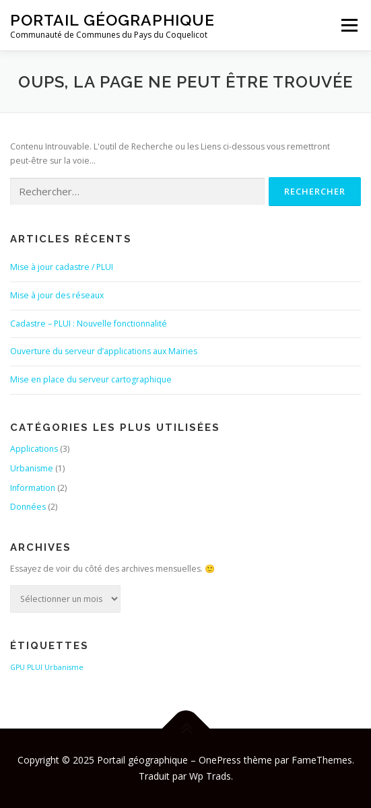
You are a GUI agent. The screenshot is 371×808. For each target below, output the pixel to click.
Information (32, 488)
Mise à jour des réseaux (57, 295)
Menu (348, 25)
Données (28, 506)
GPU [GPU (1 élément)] (17, 667)
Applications (34, 448)
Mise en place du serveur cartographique (91, 379)
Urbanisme (31, 468)
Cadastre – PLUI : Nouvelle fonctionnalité (88, 323)
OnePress (220, 759)
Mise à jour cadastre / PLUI (61, 267)
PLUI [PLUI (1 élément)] (34, 667)
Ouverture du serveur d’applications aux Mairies (103, 351)
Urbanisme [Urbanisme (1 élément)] (63, 667)
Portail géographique (112, 20)
